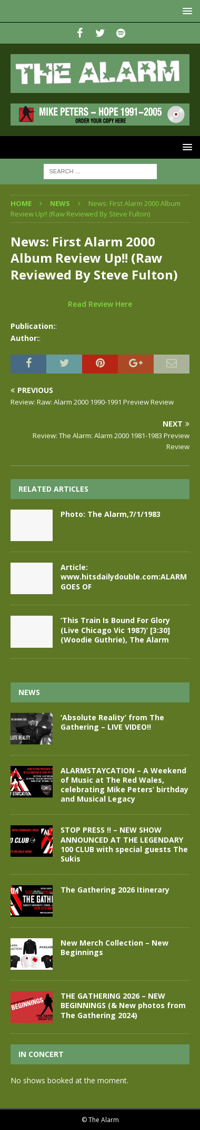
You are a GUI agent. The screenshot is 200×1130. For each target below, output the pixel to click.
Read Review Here (100, 304)
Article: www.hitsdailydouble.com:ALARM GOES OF (124, 576)
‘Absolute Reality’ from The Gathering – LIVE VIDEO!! (112, 722)
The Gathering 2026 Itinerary (115, 890)
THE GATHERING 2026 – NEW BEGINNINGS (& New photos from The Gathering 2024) (123, 1005)
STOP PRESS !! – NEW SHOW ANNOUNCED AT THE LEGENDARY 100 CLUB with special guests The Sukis (124, 844)
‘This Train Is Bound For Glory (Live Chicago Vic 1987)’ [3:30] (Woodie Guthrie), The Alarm (115, 629)
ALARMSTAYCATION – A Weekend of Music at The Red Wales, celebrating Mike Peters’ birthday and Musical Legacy (124, 784)
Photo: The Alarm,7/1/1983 (111, 514)
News (29, 692)
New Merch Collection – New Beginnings (114, 947)
